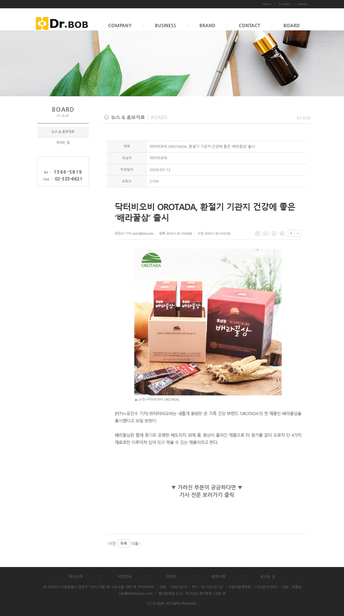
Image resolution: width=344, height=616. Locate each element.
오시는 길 (63, 143)
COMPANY (120, 25)
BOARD (291, 25)
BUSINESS (165, 25)
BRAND (207, 25)
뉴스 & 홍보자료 (63, 132)
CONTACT (249, 25)
